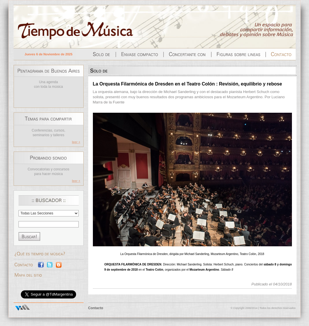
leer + (76, 142)
